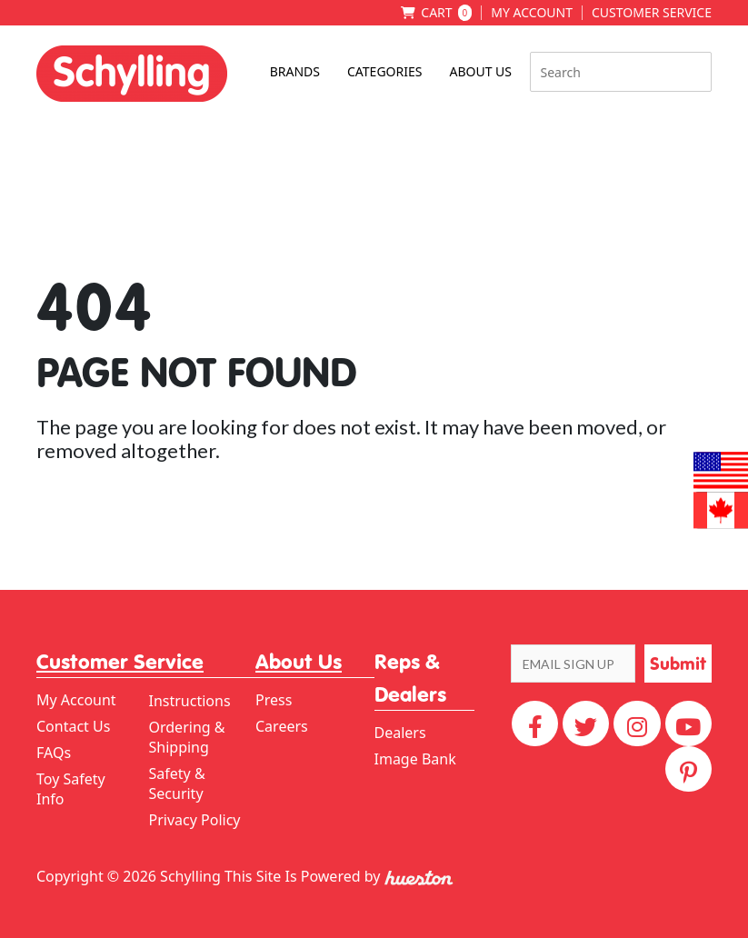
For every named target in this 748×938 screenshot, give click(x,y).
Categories (384, 71)
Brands (295, 71)
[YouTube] (688, 723)
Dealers (400, 733)
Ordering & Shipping (187, 737)
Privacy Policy (195, 820)
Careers (281, 726)
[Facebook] (535, 723)
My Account (532, 12)
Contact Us (73, 726)
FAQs (53, 753)
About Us (480, 71)
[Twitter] (586, 723)
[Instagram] (636, 723)
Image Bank (415, 759)
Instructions (190, 701)
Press (273, 700)
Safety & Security (177, 783)
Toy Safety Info (70, 789)
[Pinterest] (688, 769)
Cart (446, 12)
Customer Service (652, 12)
